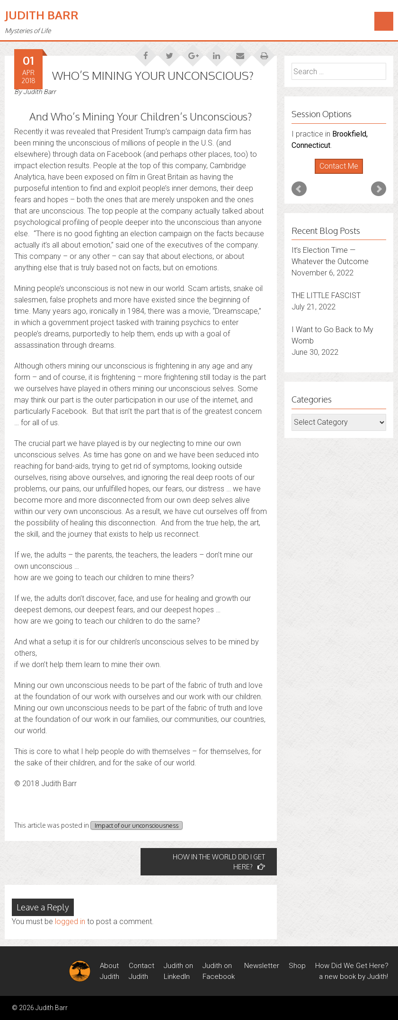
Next (378, 189)
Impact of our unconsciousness (136, 825)
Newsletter (261, 965)
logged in (70, 921)
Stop (343, 174)
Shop (297, 965)
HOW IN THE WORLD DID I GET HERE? (219, 862)
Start (335, 174)
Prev (299, 189)
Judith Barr (42, 15)
